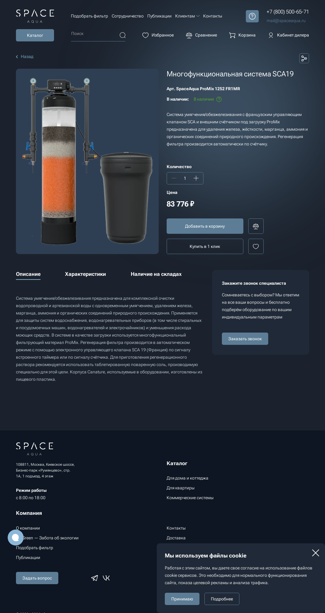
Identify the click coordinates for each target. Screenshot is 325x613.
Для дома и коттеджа (187, 478)
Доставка (176, 537)
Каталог (35, 35)
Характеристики (85, 274)
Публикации (159, 15)
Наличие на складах (156, 274)
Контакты (212, 15)
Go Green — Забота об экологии (47, 537)
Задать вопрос (37, 578)
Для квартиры (181, 487)
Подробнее (222, 598)
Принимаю (182, 598)
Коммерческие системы (190, 497)
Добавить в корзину (205, 226)
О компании (28, 528)
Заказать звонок (245, 338)
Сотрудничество (128, 15)
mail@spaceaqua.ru (286, 20)
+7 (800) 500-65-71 (288, 12)
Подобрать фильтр (89, 15)
